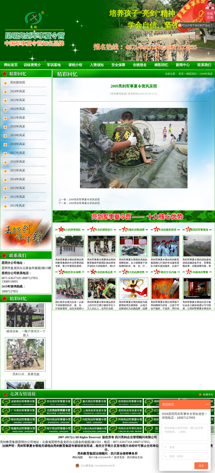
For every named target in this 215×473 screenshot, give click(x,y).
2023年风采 (17, 100)
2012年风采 (17, 196)
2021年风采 (17, 117)
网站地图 (77, 457)
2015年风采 (17, 170)
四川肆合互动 (135, 457)
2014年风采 (17, 179)
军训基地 (54, 65)
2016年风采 (17, 161)
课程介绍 (75, 65)
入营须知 (97, 65)
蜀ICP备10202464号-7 (101, 457)
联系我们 (204, 65)
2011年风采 (17, 205)
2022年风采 (17, 108)
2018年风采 (17, 144)
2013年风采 (17, 188)
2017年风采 (17, 152)
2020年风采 (17, 126)
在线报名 (140, 65)
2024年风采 (17, 91)
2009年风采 (206, 73)
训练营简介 (32, 65)
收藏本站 (208, 394)
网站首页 (11, 65)
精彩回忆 (161, 65)
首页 (181, 73)
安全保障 (118, 65)
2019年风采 (17, 135)
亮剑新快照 (17, 82)
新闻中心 (183, 65)
